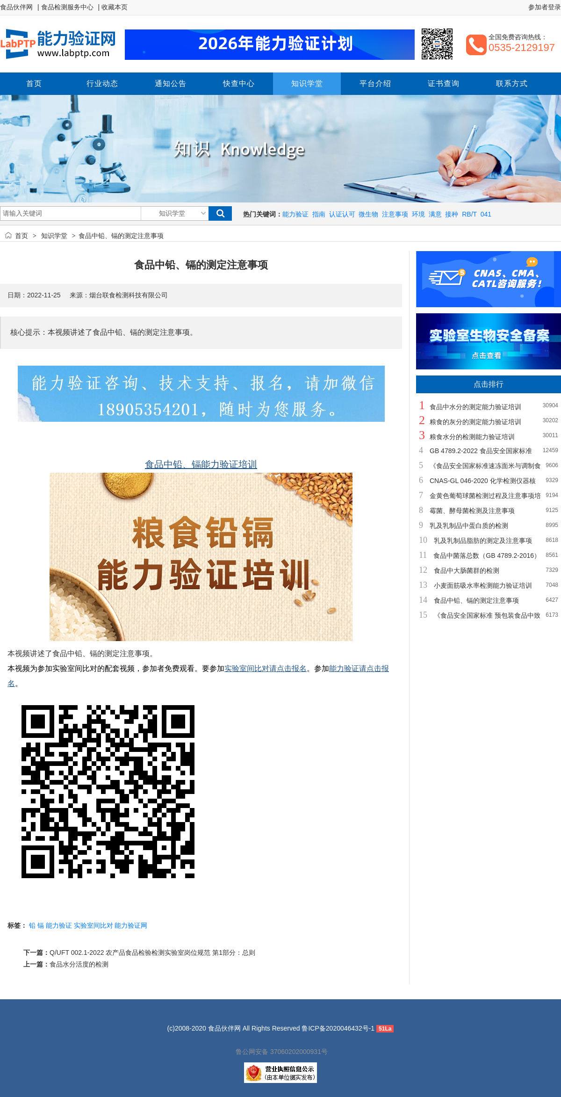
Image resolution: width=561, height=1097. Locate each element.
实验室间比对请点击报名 (265, 668)
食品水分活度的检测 (79, 964)
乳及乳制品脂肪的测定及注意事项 (483, 540)
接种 (451, 214)
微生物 (368, 214)
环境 (418, 214)
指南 (318, 214)
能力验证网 (131, 925)
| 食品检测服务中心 (65, 7)
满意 (435, 214)
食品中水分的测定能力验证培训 (475, 407)
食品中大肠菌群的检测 (466, 570)
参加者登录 (544, 7)
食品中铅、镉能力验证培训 (201, 464)
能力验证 (295, 214)
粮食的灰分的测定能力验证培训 (475, 422)
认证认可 (342, 214)
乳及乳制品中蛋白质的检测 (469, 525)
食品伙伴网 (16, 7)
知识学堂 (54, 235)
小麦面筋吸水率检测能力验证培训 (483, 585)
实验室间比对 (93, 925)
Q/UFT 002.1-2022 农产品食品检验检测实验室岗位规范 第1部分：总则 (152, 952)
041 (486, 214)
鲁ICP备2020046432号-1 (338, 1028)
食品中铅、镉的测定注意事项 (476, 600)
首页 (21, 235)
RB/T (469, 214)
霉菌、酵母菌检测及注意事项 (472, 510)
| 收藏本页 (113, 7)
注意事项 (395, 214)
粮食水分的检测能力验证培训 (472, 436)
